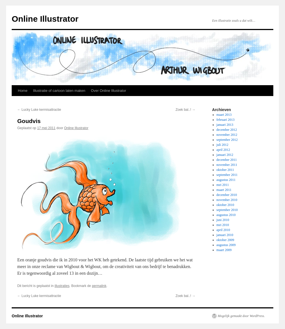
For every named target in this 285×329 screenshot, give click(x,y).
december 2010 (227, 195)
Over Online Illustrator (108, 91)
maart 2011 (224, 190)
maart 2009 (224, 250)
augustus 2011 (226, 180)
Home (23, 91)
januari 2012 (225, 155)
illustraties (62, 286)
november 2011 (227, 165)
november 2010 (227, 200)
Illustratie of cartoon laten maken (59, 91)
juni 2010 (223, 220)
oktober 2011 (225, 170)
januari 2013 (225, 125)
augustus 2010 (226, 215)
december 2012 (227, 130)
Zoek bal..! (185, 110)
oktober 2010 (225, 205)
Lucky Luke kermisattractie (39, 110)
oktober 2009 (225, 240)
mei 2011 (223, 185)
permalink (99, 286)
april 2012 (223, 150)
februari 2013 (226, 120)
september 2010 (227, 210)
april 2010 (223, 230)
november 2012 (227, 135)
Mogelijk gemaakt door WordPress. (241, 316)
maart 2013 (224, 115)
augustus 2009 (226, 245)
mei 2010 (223, 225)
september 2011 (227, 175)
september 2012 (227, 140)
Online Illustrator (45, 18)
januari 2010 (225, 235)
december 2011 (227, 160)
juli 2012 (223, 145)
